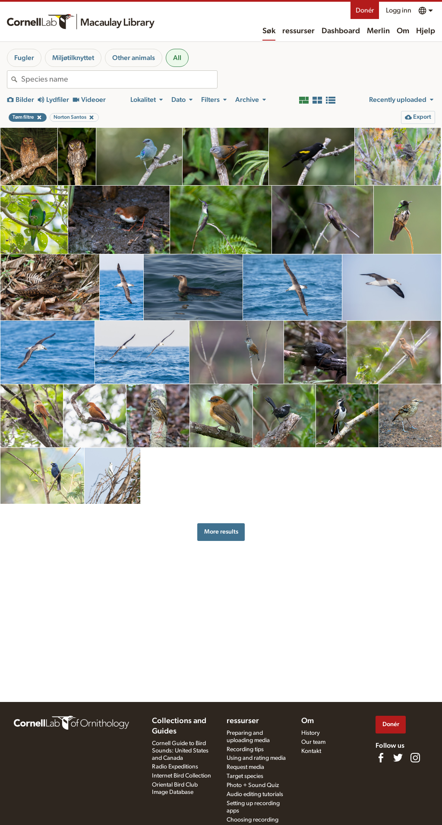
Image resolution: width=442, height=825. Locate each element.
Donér (365, 10)
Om (403, 31)
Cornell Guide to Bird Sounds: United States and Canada (180, 750)
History (310, 733)
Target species (245, 776)
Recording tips (245, 749)
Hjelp (425, 31)
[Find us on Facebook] (381, 757)
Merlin (378, 31)
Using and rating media (256, 758)
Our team (313, 742)
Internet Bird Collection (181, 776)
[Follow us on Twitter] (398, 757)
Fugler (24, 57)
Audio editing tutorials (255, 794)
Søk (268, 31)
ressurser (298, 31)
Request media (245, 767)
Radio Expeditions (175, 767)
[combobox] (119, 79)
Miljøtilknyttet (73, 57)
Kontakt (311, 751)
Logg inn (398, 10)
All (177, 57)
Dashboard (341, 31)
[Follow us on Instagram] (415, 757)
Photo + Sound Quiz (253, 785)
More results (221, 531)
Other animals (133, 57)
